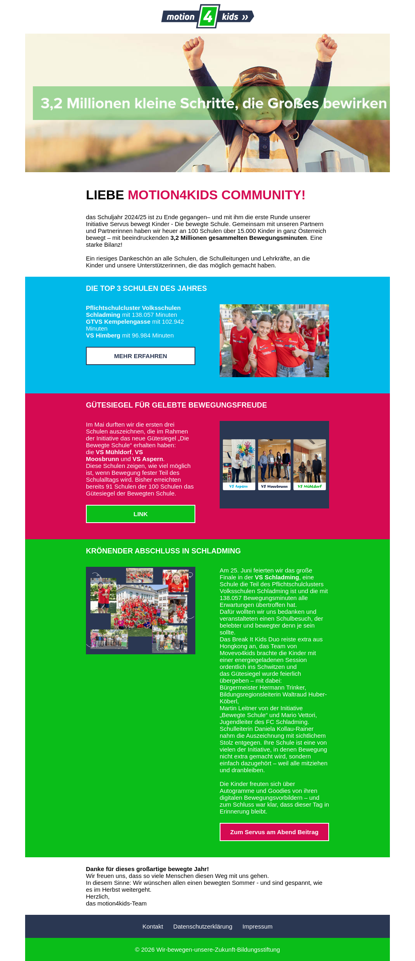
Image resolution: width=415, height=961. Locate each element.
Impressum (257, 926)
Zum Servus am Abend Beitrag (274, 832)
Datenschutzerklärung (202, 926)
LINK (141, 513)
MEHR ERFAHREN (140, 355)
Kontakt (152, 926)
